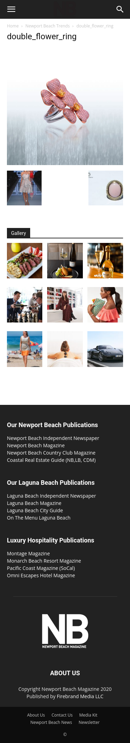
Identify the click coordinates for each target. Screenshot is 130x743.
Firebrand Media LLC (80, 696)
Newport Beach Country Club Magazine (51, 452)
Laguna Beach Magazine (34, 503)
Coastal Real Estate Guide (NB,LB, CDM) (51, 460)
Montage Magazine (28, 553)
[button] (11, 9)
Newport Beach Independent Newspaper (53, 438)
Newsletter (89, 722)
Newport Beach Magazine (36, 445)
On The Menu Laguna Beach (38, 517)
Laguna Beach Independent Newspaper (51, 495)
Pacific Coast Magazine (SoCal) (41, 568)
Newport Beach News (51, 722)
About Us (36, 715)
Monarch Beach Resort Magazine (44, 560)
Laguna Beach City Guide (35, 510)
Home (13, 26)
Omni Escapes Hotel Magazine (41, 575)
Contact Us (62, 715)
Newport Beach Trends (47, 26)
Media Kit (88, 715)
